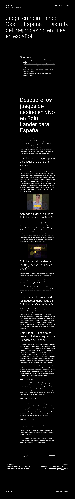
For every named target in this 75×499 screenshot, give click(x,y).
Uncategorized (52, 455)
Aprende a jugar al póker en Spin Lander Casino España (37, 66)
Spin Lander (32, 402)
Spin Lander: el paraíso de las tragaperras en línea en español (38, 67)
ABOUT (60, 5)
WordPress (66, 491)
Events (67, 5)
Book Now (2, 498)
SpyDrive (9, 5)
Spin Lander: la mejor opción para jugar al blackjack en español (39, 64)
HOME (55, 5)
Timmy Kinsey (24, 456)
